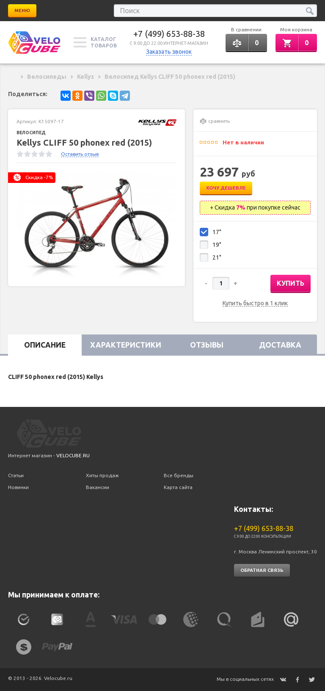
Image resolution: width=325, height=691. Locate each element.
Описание (45, 345)
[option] (96, 224)
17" (216, 232)
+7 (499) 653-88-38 (169, 34)
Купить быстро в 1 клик (255, 303)
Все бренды (178, 475)
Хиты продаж (102, 475)
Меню (22, 10)
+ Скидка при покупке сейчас (255, 207)
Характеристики (125, 345)
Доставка (280, 345)
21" (216, 257)
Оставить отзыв (80, 154)
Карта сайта (178, 487)
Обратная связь (262, 570)
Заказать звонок (169, 51)
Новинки (18, 487)
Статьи (16, 475)
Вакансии (97, 487)
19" (216, 244)
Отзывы (206, 345)
